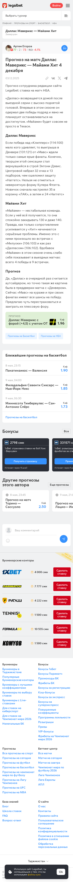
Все (66, 431)
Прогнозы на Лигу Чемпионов (14, 781)
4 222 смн (40, 600)
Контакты (44, 811)
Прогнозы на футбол (16, 762)
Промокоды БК (48, 678)
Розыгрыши (46, 722)
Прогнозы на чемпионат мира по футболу (18, 773)
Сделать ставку (62, 600)
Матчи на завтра (49, 762)
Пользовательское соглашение (50, 822)
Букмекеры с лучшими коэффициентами (17, 686)
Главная (6, 23)
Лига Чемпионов (49, 775)
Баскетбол (44, 23)
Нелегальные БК (13, 723)
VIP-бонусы (46, 731)
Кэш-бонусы (46, 692)
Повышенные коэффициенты (48, 711)
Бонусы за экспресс (51, 697)
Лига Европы (46, 780)
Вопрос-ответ (11, 820)
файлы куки (34, 874)
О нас (42, 806)
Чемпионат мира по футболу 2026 (51, 769)
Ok (61, 872)
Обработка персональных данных (53, 845)
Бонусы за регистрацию (54, 687)
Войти (56, 5)
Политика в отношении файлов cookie (53, 837)
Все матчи (45, 753)
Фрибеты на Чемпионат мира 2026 (53, 737)
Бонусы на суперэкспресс (48, 703)
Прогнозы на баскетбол (21, 417)
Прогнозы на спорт (24, 23)
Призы (42, 726)
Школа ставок (12, 811)
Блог (5, 806)
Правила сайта (48, 815)
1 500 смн (40, 614)
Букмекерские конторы (18, 560)
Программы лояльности (54, 717)
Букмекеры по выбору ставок (17, 694)
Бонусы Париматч (50, 673)
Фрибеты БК (46, 683)
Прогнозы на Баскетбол (21, 336)
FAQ (5, 815)
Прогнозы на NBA (14, 792)
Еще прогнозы (59, 484)
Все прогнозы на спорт (17, 753)
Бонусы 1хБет (47, 669)
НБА (54, 23)
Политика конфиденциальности (52, 829)
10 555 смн (40, 629)
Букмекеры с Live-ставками (14, 701)
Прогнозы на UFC (14, 787)
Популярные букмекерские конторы (18, 678)
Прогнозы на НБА (51, 336)
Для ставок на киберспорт (11, 709)
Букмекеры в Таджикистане (12, 670)
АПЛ (41, 784)
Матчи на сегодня (50, 758)
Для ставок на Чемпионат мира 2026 (17, 717)
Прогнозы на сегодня (16, 758)
